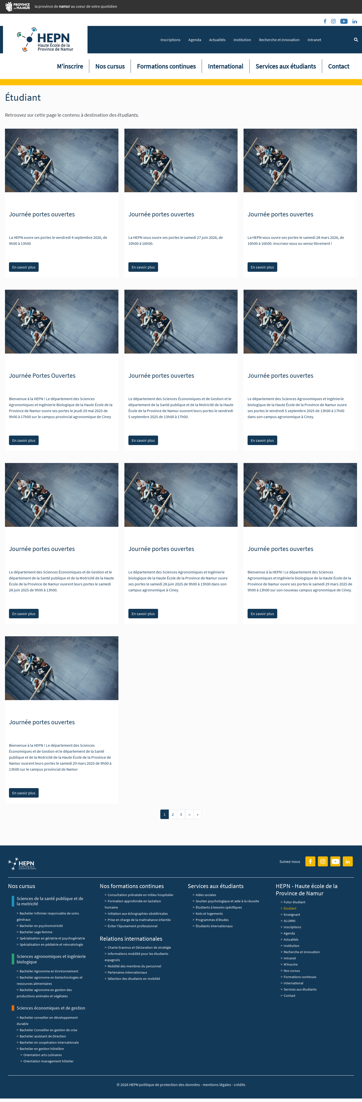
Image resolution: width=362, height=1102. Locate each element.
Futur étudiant (294, 902)
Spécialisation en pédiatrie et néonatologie (51, 944)
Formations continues (166, 66)
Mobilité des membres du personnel (134, 966)
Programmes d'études (212, 920)
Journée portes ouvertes (42, 214)
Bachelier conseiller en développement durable (47, 1020)
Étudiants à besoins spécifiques (219, 907)
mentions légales (217, 1084)
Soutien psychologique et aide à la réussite (227, 901)
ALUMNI (289, 920)
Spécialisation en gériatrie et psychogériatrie (52, 938)
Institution (242, 39)
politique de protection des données (170, 1084)
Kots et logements (209, 913)
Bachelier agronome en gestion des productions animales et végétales (44, 993)
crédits (239, 1084)
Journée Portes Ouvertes (42, 375)
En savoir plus (23, 267)
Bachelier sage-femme (36, 932)
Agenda (194, 39)
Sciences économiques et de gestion (51, 1008)
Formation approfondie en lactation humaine (133, 904)
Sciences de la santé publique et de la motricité (50, 901)
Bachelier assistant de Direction (43, 1036)
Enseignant (292, 914)
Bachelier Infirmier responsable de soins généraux (48, 916)
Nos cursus (110, 66)
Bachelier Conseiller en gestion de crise (48, 1030)
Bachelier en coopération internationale (49, 1042)
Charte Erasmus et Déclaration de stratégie (140, 947)
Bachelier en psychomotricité (41, 925)
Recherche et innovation (279, 39)
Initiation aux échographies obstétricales (138, 913)
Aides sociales (206, 895)
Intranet (314, 39)
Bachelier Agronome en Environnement (49, 971)
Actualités (217, 39)
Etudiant (290, 908)
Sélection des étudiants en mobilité (134, 978)
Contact (338, 66)
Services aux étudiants (286, 66)
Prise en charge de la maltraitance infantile (139, 920)
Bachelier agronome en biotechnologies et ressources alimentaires (50, 980)
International (225, 66)
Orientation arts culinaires (42, 1055)
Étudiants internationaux (214, 926)
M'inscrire (70, 66)
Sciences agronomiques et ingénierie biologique (51, 959)
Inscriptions (171, 39)
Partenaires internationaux (127, 972)
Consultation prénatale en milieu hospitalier (141, 895)
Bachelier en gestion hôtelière (42, 1048)
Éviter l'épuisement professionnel (133, 926)
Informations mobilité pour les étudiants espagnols (136, 956)
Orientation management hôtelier (48, 1061)
